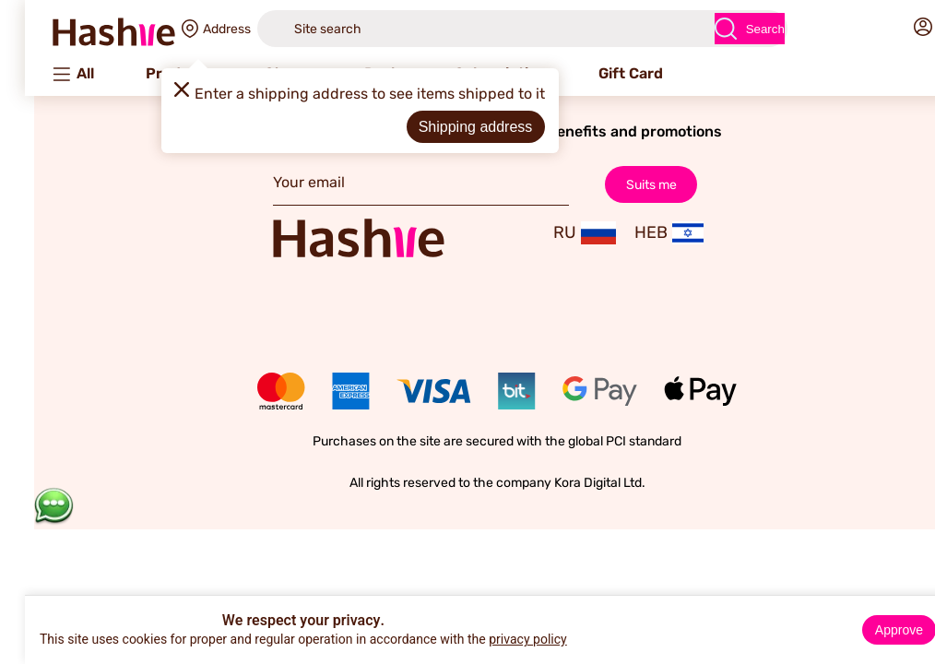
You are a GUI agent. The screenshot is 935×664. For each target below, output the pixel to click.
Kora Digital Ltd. (570, 483)
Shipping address (446, 127)
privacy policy (498, 639)
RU (555, 232)
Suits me (621, 184)
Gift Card (601, 73)
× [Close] (913, 612)
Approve (870, 629)
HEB (638, 232)
